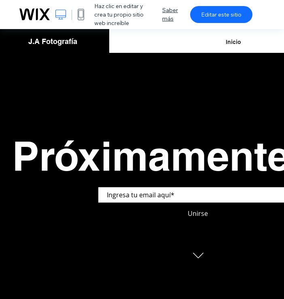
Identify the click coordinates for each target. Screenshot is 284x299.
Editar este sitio (221, 14)
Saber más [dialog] (170, 14)
